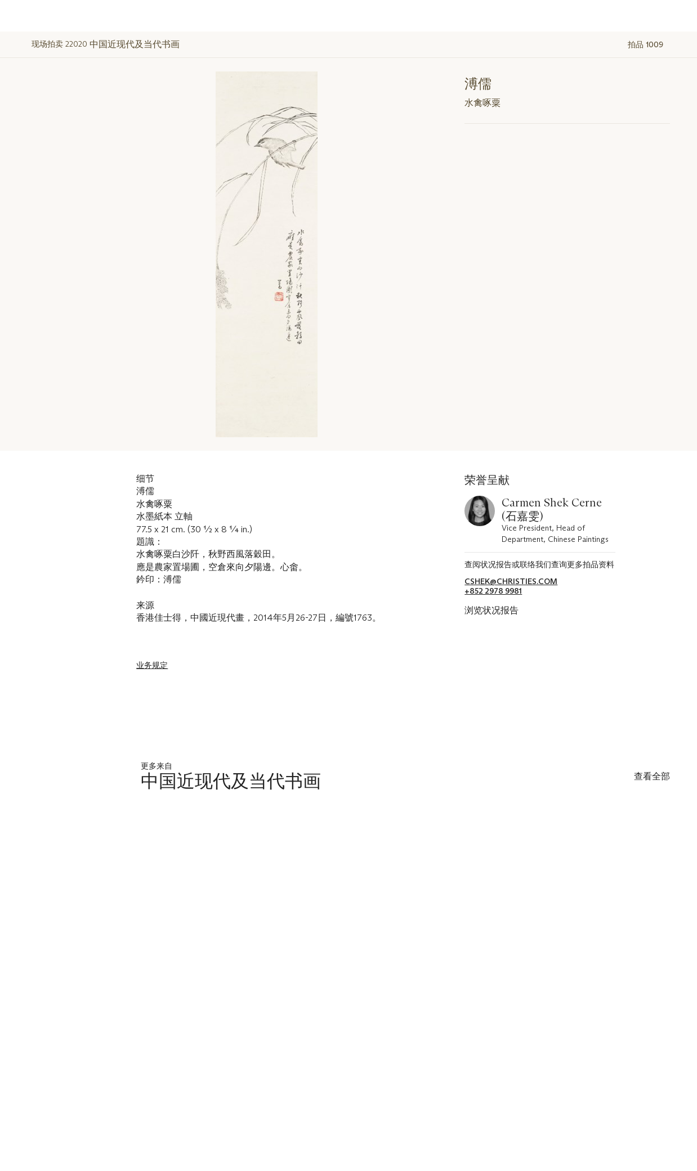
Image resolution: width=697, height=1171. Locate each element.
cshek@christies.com (510, 581)
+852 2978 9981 (493, 591)
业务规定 (152, 665)
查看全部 (652, 776)
